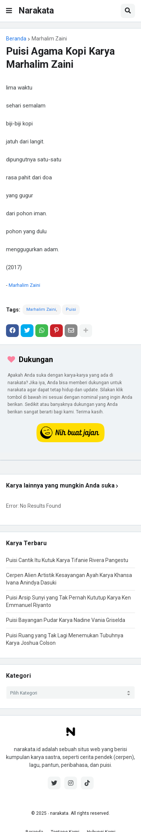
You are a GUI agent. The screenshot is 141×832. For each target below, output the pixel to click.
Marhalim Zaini (49, 38)
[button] (9, 10)
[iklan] (70, 460)
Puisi (71, 309)
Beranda (16, 38)
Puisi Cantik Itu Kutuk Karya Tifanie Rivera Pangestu (67, 560)
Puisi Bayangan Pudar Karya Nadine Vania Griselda (65, 620)
